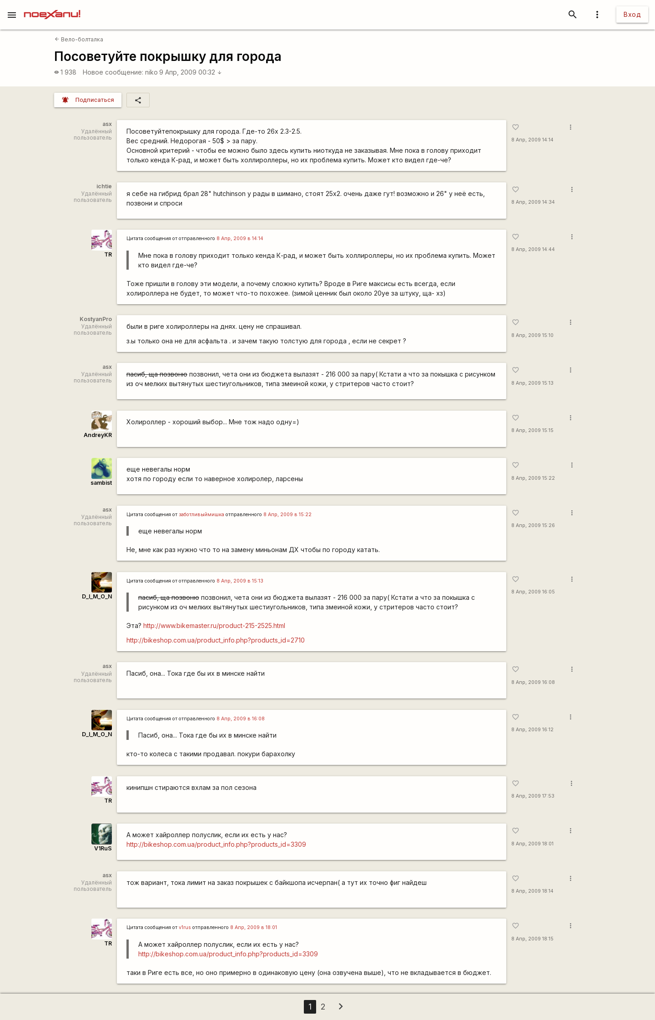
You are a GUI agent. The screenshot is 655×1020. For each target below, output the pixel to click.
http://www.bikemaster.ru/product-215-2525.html (214, 625)
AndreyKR (98, 435)
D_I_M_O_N (97, 596)
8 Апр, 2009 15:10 (532, 335)
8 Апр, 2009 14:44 (533, 249)
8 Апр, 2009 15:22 (533, 478)
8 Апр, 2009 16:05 (533, 592)
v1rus (185, 927)
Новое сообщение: (113, 72)
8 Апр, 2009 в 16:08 (241, 719)
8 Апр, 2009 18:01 (532, 844)
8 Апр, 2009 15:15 (532, 430)
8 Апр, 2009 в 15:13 (240, 581)
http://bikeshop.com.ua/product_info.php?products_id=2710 (215, 640)
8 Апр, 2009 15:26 (533, 525)
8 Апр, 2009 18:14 (532, 891)
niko (151, 72)
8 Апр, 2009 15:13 (532, 383)
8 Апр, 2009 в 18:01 (253, 927)
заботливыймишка (201, 515)
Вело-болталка (79, 39)
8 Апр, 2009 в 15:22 (287, 515)
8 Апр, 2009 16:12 (532, 730)
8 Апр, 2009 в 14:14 (240, 238)
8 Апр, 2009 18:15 (532, 939)
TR (108, 254)
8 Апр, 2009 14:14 (532, 140)
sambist (101, 482)
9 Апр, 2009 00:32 (190, 72)
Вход (632, 14)
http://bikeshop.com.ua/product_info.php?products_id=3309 (216, 844)
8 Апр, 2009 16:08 (533, 682)
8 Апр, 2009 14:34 (533, 202)
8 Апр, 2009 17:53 (532, 796)
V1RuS (103, 848)
